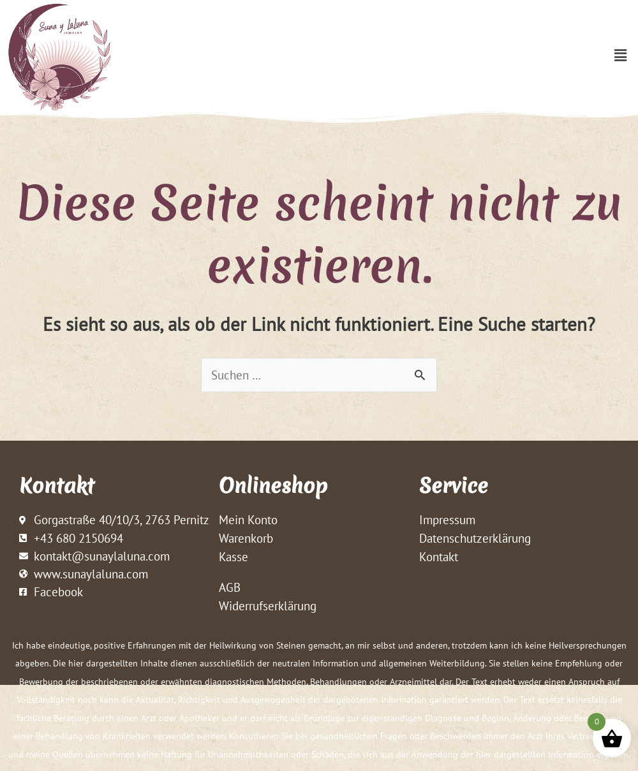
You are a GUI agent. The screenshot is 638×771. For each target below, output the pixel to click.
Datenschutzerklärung (475, 539)
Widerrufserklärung (267, 607)
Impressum (447, 520)
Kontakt (438, 557)
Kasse (233, 557)
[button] (621, 55)
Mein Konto (248, 520)
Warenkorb (246, 539)
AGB (230, 588)
